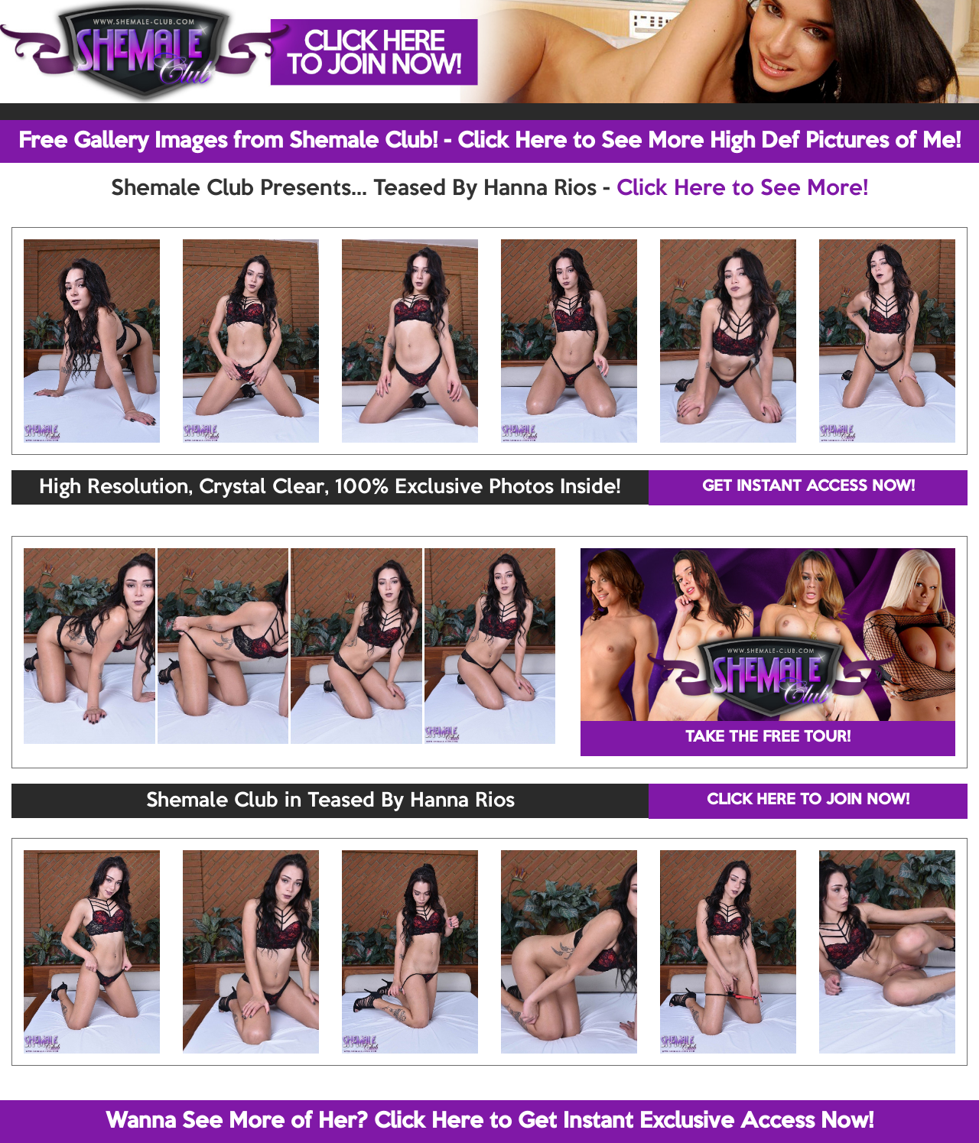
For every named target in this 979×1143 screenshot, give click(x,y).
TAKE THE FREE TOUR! (768, 738)
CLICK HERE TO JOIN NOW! (808, 800)
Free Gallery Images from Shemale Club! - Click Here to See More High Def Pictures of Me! (489, 141)
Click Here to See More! (742, 189)
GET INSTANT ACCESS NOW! (808, 487)
